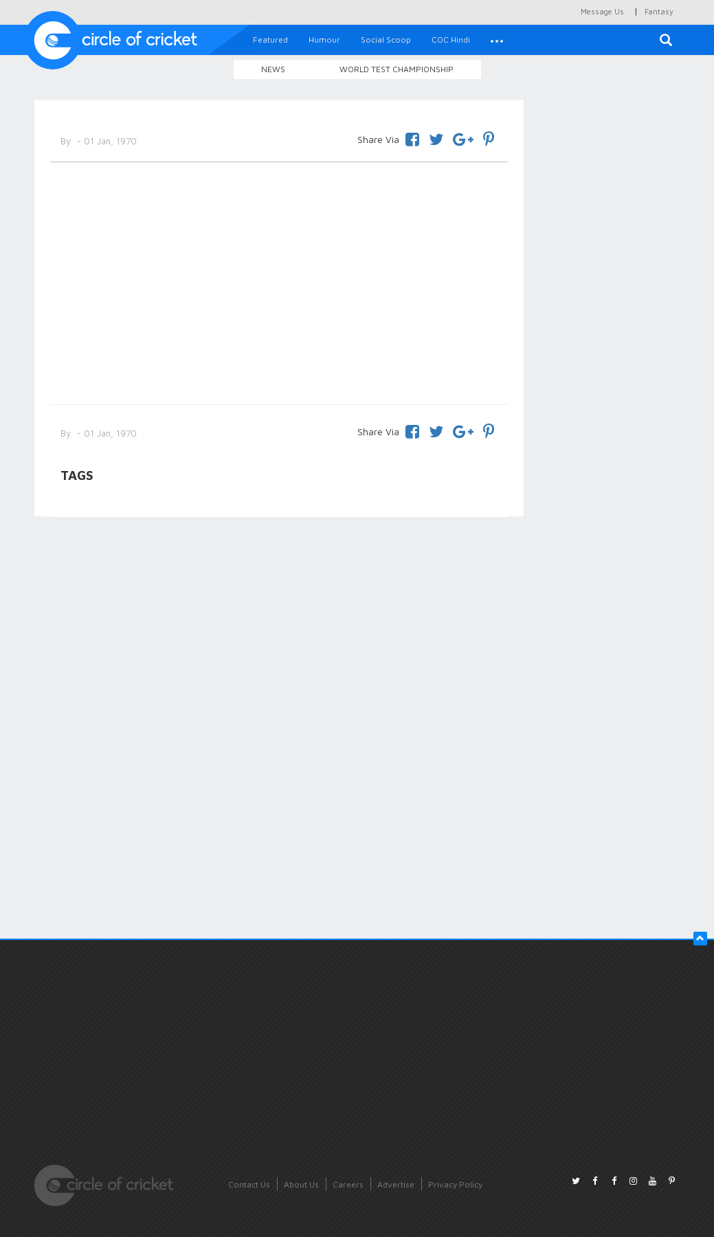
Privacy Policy (455, 1184)
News (273, 69)
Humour (324, 39)
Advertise (395, 1184)
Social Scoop (386, 39)
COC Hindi (451, 39)
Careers (348, 1184)
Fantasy (659, 11)
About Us (301, 1184)
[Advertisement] (279, 280)
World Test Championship (396, 69)
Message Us (602, 11)
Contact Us (249, 1184)
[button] (496, 40)
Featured (270, 39)
